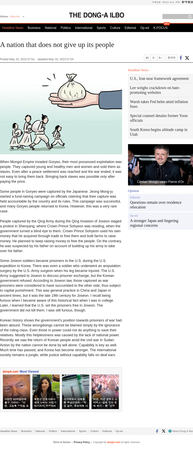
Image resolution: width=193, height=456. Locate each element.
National (51, 27)
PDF (178, 2)
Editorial (130, 27)
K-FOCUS (160, 27)
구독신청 (156, 2)
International (83, 27)
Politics (66, 27)
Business (34, 27)
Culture (115, 27)
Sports (101, 27)
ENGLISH (15, 16)
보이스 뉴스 (168, 2)
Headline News (12, 27)
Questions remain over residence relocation (156, 204)
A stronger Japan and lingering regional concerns (154, 223)
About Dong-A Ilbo (180, 431)
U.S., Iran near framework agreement (159, 78)
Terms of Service (62, 442)
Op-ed (144, 27)
